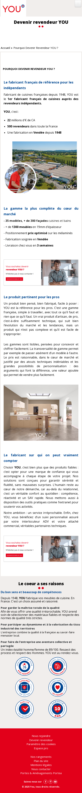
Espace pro (41, 748)
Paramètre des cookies (41, 744)
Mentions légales (41, 765)
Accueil (5, 48)
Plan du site (41, 761)
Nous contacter (41, 769)
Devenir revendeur (41, 740)
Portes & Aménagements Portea (41, 773)
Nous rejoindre (41, 736)
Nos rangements (41, 757)
